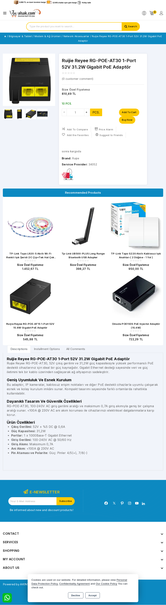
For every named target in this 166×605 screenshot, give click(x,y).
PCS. (96, 112)
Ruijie (75, 158)
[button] (50, 80)
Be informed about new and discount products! (41, 510)
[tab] (19, 349)
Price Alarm (104, 129)
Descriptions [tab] (19, 349)
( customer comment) (77, 79)
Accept (92, 595)
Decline (75, 595)
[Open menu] (6, 13)
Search (132, 26)
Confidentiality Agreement (74, 583)
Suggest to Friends (109, 135)
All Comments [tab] (75, 349)
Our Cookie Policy (106, 583)
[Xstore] (25, 13)
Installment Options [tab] (47, 349)
